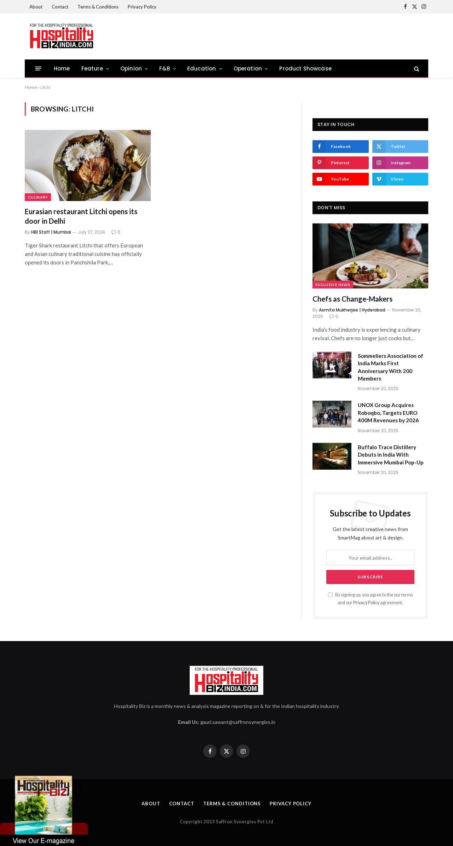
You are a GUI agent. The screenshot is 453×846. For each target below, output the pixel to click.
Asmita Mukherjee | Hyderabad (352, 310)
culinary (38, 197)
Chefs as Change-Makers (352, 299)
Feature (92, 68)
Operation (248, 68)
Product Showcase (305, 68)
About (35, 7)
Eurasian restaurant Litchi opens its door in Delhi (81, 216)
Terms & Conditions (98, 7)
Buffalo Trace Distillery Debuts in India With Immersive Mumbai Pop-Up (391, 454)
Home (62, 68)
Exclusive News (332, 284)
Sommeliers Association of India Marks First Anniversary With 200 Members (390, 367)
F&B (164, 68)
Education (201, 68)
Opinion (131, 68)
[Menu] (38, 68)
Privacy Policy (142, 7)
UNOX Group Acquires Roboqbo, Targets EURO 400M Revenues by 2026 (388, 412)
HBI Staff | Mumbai (51, 232)
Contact (60, 7)
